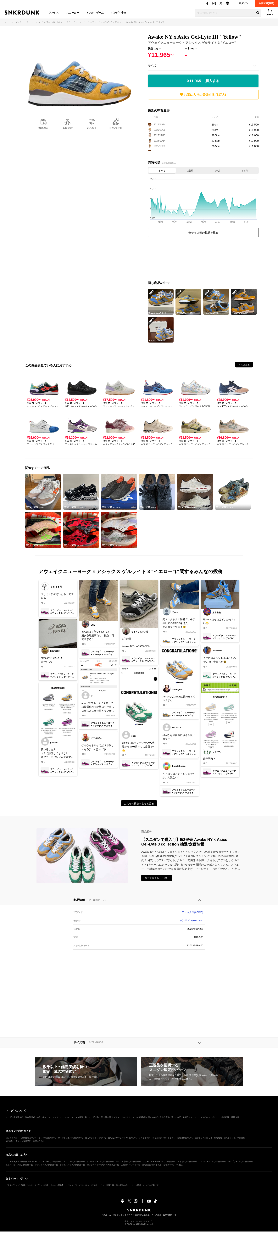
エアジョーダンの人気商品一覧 (212, 1161)
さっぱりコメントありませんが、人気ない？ (179, 775)
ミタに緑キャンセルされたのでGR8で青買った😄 (219, 660)
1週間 (190, 170)
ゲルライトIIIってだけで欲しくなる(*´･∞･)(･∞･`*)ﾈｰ (97, 747)
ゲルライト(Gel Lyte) (191, 920)
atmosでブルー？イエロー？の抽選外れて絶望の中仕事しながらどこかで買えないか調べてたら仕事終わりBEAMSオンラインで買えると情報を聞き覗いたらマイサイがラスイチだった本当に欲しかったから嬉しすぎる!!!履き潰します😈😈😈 (97, 707)
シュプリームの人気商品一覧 (240, 1161)
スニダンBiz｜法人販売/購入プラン (104, 1117)
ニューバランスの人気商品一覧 (19, 1165)
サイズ (152, 65)
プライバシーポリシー (210, 1117)
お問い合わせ (39, 1141)
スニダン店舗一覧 (79, 1117)
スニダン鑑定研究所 (14, 1117)
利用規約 (218, 1138)
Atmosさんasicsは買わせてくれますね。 (179, 698)
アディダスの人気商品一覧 (46, 1165)
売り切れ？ (209, 758)
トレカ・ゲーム (95, 12)
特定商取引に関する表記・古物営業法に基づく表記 (158, 1117)
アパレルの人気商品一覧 (74, 1161)
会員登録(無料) (266, 3)
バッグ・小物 (118, 12)
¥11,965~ (203, 81)
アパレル (54, 12)
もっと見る (244, 364)
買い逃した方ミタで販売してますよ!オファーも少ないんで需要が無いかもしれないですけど (57, 753)
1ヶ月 (217, 170)
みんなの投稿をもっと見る (139, 803)
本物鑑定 (43, 128)
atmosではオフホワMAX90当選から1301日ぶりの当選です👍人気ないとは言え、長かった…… (138, 746)
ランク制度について (47, 1138)
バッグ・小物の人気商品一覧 (128, 1161)
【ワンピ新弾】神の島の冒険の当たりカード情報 (120, 1185)
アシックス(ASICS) (192, 912)
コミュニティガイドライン (163, 1138)
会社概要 (225, 1117)
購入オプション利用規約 (234, 1138)
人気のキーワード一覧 (130, 1165)
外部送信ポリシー (190, 1117)
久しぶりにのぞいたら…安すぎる (57, 596)
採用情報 (235, 1117)
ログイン (243, 3)
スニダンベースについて (59, 1117)
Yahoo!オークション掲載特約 (18, 1141)
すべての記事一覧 (150, 1185)
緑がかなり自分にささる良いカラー (179, 737)
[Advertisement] (203, 256)
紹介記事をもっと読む (156, 878)
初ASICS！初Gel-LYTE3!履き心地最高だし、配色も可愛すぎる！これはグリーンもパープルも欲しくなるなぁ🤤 (97, 635)
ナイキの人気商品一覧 (187, 1161)
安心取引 (92, 128)
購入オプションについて (95, 1138)
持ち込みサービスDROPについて (122, 1138)
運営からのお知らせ (203, 1138)
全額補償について (185, 1138)
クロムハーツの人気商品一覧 (72, 1165)
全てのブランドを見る (173, 1165)
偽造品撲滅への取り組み (35, 1117)
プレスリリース (128, 1117)
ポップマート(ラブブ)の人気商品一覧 (103, 1165)
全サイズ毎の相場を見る (203, 232)
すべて (161, 170)
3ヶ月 (245, 170)
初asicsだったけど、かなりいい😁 (219, 621)
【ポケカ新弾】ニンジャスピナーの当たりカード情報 (73, 1185)
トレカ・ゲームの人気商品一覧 (100, 1161)
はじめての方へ (12, 1138)
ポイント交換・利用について (70, 1138)
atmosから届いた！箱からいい (52, 659)
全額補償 (68, 128)
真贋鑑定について (29, 1138)
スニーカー (72, 12)
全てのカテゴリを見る (152, 1165)
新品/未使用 (116, 128)
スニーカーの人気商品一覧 (50, 1161)
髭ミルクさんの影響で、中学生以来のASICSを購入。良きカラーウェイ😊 (179, 623)
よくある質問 (144, 1138)
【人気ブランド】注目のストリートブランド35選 (27, 1185)
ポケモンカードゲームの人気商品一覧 (159, 1161)
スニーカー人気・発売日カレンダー (21, 1161)
